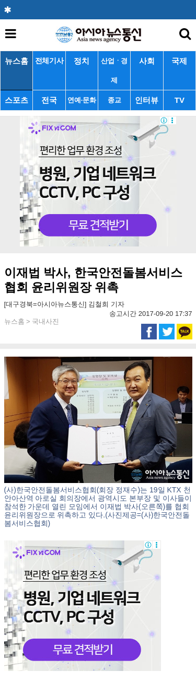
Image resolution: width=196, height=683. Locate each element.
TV (180, 100)
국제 (179, 60)
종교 (114, 100)
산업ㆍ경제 (114, 70)
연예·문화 (81, 100)
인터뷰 (146, 100)
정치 (81, 60)
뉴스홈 (16, 60)
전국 (49, 100)
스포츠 (16, 100)
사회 (147, 60)
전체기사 (49, 61)
